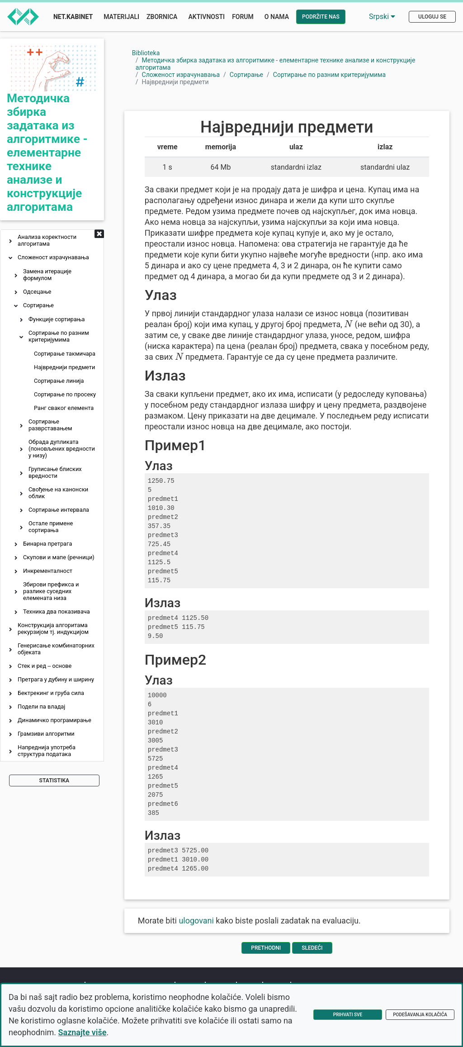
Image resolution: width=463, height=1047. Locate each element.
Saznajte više (82, 1032)
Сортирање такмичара (64, 353)
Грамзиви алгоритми (46, 733)
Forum (243, 16)
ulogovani (196, 920)
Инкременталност (47, 570)
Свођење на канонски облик (58, 493)
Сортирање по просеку (65, 394)
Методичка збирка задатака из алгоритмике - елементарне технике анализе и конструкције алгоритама (47, 152)
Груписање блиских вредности (55, 472)
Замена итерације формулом (47, 274)
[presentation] (348, 324)
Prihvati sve (347, 1014)
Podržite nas (321, 17)
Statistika (54, 780)
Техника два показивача (56, 611)
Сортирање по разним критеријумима (58, 336)
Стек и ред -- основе (44, 665)
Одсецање (37, 291)
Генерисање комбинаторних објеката (56, 649)
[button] (10, 242)
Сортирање (38, 305)
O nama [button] (277, 16)
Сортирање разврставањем (50, 425)
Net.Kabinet (73, 16)
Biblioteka (146, 53)
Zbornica (161, 16)
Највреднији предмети (64, 367)
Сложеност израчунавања (53, 257)
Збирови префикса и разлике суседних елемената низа (51, 591)
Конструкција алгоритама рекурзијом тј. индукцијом (53, 628)
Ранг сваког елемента (64, 408)
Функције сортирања (56, 319)
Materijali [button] (121, 16)
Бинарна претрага (47, 543)
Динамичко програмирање (54, 720)
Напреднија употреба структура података (47, 750)
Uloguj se (432, 17)
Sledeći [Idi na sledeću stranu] (312, 948)
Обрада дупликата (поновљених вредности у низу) (61, 448)
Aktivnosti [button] (206, 16)
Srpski (382, 16)
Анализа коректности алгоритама (47, 240)
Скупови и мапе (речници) (58, 557)
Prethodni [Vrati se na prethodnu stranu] (266, 948)
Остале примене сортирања (50, 526)
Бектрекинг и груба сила (51, 693)
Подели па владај (41, 706)
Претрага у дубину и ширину (56, 679)
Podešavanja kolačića (420, 1014)
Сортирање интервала (58, 509)
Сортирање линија (59, 380)
